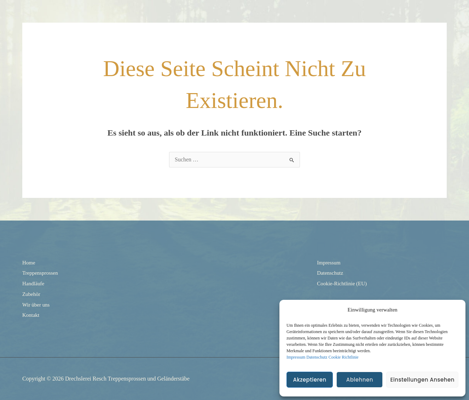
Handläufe (34, 283)
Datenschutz (316, 357)
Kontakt (31, 315)
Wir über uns (37, 304)
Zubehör (31, 294)
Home (29, 262)
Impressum (295, 357)
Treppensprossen (41, 273)
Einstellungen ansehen (422, 379)
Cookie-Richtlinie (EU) (343, 283)
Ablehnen (359, 379)
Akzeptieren (309, 379)
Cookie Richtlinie (344, 357)
